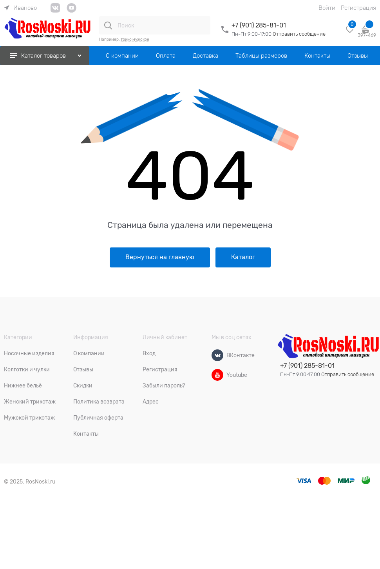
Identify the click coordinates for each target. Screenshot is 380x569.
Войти (326, 8)
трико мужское (135, 39)
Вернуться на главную (159, 257)
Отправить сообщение (299, 34)
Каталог (243, 257)
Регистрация (358, 8)
